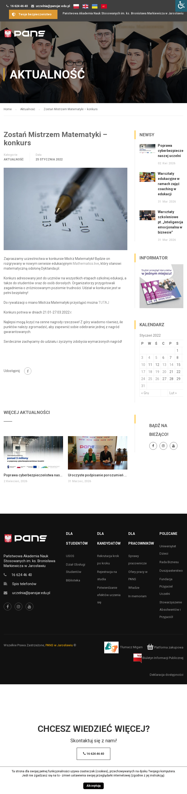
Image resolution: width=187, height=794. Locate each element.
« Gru (145, 393)
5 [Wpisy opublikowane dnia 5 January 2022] (156, 358)
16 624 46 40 (19, 6)
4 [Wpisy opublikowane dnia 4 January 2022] (149, 358)
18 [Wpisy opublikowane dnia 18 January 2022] (150, 372)
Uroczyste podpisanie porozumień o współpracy (97, 475)
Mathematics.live (86, 263)
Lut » (173, 393)
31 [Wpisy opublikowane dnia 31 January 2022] (143, 386)
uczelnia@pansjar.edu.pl (53, 6)
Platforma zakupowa (165, 647)
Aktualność (14, 159)
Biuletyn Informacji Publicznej (158, 658)
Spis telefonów (24, 584)
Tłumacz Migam (131, 647)
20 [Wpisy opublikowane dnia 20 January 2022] (164, 372)
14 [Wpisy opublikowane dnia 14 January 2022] (171, 365)
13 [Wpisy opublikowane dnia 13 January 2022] (164, 365)
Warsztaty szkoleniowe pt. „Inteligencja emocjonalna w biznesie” (170, 222)
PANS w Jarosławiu (59, 645)
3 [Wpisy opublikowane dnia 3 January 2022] (142, 358)
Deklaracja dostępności (166, 674)
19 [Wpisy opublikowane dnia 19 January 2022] (157, 372)
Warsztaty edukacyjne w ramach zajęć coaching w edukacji (168, 184)
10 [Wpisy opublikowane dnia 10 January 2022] (143, 365)
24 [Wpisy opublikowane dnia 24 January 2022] (143, 379)
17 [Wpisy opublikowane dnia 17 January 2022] (143, 372)
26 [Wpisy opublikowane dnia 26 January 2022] (157, 379)
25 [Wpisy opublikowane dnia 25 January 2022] (150, 379)
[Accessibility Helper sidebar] (181, 6)
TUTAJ (103, 302)
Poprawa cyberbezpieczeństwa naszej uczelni (33, 475)
